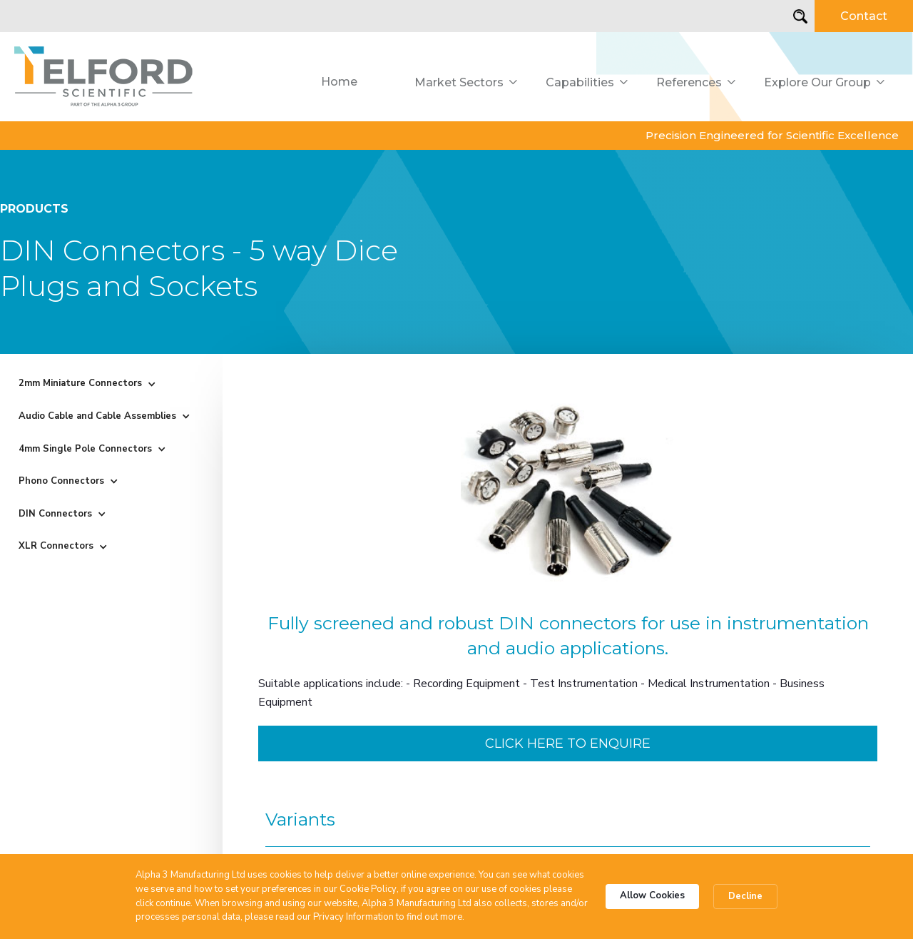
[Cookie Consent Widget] (456, 896)
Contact (863, 16)
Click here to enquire (568, 743)
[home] (104, 76)
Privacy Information (353, 916)
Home (339, 81)
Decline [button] (745, 896)
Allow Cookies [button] (652, 895)
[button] (465, 82)
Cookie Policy (368, 889)
